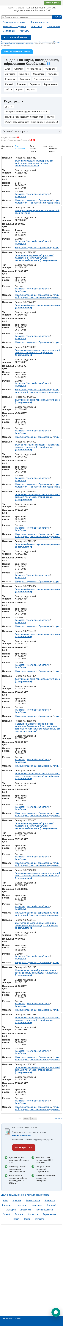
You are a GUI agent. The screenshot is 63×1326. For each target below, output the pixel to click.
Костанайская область (38, 194)
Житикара (10, 74)
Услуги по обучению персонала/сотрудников (37, 306)
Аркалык (18, 69)
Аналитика (36, 26)
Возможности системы (14, 22)
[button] (55, 1312)
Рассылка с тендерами (14, 26)
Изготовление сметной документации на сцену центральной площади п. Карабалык (36, 925)
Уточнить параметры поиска (17, 52)
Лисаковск (25, 79)
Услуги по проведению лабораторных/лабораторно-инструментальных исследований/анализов (34, 163)
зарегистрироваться (22, 1135)
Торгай (19, 89)
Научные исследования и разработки (24, 117)
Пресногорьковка (42, 79)
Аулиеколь (50, 69)
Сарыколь (35, 84)
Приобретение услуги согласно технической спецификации (37, 211)
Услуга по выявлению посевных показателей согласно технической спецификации (37, 352)
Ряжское (21, 84)
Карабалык (38, 74)
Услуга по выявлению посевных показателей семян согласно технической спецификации (37, 776)
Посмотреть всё (23, 1147)
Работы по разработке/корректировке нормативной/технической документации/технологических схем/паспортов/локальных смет (37, 727)
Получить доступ (11, 1319)
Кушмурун (10, 79)
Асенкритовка (34, 69)
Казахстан (20, 194)
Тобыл (8, 89)
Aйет (7, 69)
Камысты (24, 74)
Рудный (9, 84)
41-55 (34, 1118)
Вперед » (58, 1118)
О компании (9, 31)
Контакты (24, 31)
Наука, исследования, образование (33, 200)
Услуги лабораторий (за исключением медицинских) (31, 122)
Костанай (52, 74)
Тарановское (50, 84)
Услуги (50, 117)
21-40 (26, 1118)
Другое (8, 106)
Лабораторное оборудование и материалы (26, 111)
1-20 (19, 1118)
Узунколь (31, 89)
